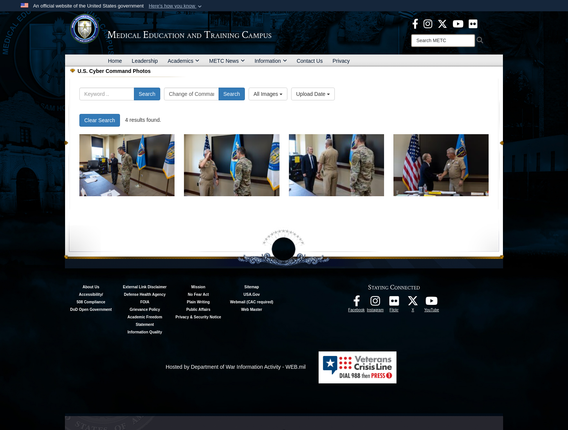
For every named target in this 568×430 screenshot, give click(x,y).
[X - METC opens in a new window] (442, 23)
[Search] (443, 40)
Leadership (145, 61)
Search (147, 94)
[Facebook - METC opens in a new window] (415, 23)
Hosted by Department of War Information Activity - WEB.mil (236, 367)
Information (271, 61)
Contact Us (310, 61)
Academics (183, 61)
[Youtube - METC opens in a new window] (458, 23)
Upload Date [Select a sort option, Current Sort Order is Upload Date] (313, 94)
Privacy (341, 61)
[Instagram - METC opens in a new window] (428, 23)
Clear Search (99, 120)
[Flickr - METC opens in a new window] (473, 23)
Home (115, 61)
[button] (176, 6)
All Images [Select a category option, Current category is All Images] (268, 94)
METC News (227, 61)
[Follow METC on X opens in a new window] (413, 303)
